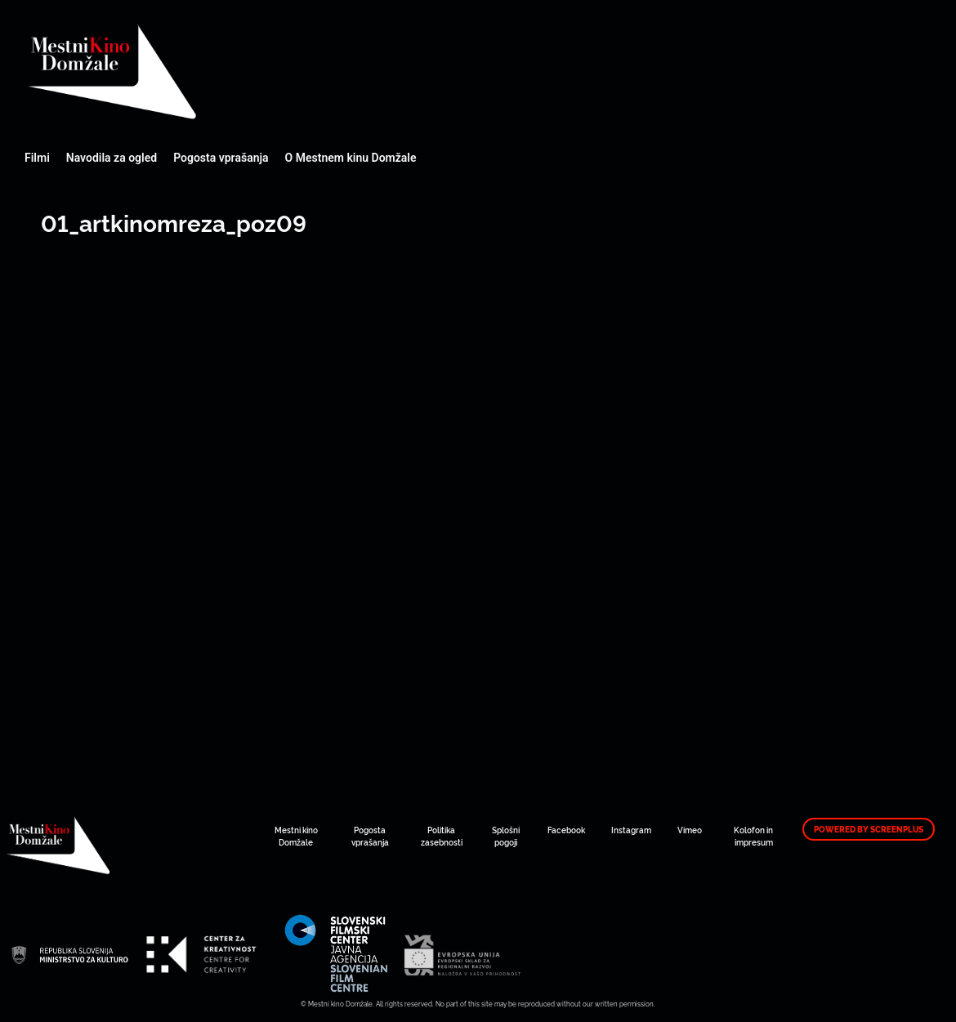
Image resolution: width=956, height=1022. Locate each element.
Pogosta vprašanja (220, 157)
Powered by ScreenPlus (868, 829)
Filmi (37, 157)
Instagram (631, 829)
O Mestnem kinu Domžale (351, 157)
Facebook (566, 829)
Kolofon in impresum (753, 835)
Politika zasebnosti (441, 835)
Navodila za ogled (111, 157)
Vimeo (689, 829)
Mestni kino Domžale (200, 71)
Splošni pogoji (506, 835)
